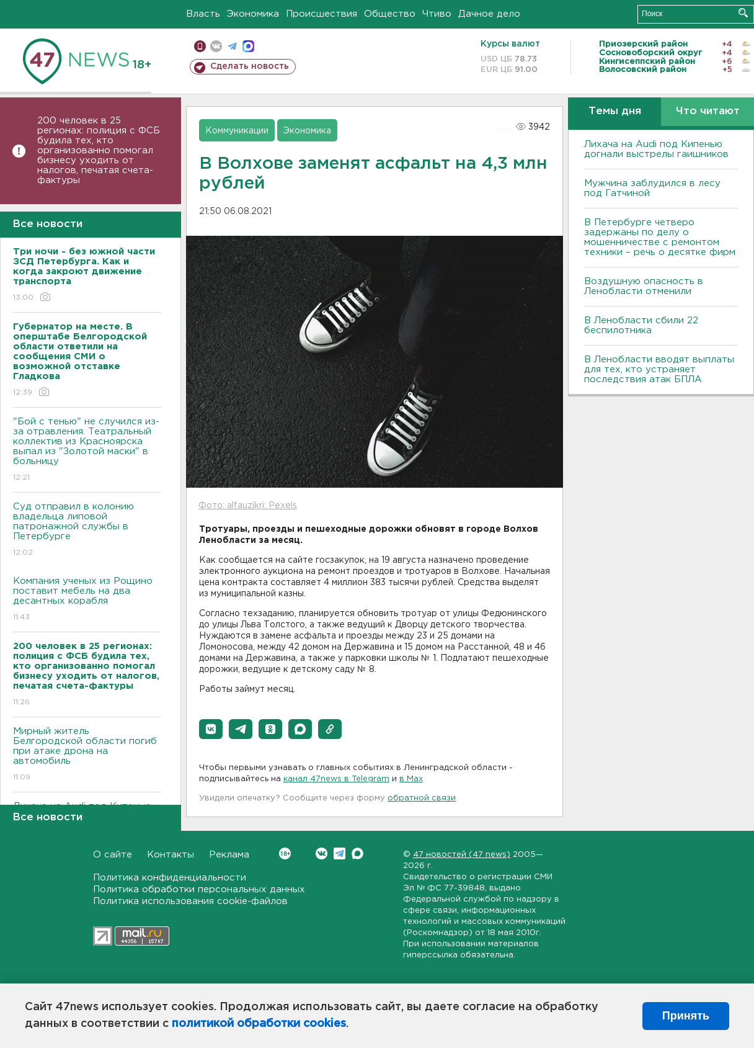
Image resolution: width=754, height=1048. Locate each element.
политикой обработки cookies (259, 1024)
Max (357, 853)
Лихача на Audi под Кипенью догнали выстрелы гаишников (656, 149)
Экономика (253, 14)
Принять (685, 1016)
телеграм (232, 46)
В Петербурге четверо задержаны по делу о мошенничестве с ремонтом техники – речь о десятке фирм (659, 237)
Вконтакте (285, 853)
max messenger (248, 46)
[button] (211, 729)
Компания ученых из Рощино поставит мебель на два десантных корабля (87, 599)
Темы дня (614, 111)
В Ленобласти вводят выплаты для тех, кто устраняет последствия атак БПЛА (659, 369)
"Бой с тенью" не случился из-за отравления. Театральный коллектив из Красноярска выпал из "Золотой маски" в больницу (87, 450)
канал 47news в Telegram (336, 779)
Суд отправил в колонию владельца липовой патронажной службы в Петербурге (87, 530)
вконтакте (216, 46)
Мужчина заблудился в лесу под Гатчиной (652, 188)
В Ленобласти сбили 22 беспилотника (641, 325)
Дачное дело (489, 14)
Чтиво (436, 14)
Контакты (170, 855)
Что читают (708, 111)
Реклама (229, 855)
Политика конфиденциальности (169, 878)
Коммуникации (236, 131)
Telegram (339, 853)
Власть (203, 14)
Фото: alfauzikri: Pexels (247, 505)
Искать (743, 12)
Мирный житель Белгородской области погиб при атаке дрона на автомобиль (87, 754)
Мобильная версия (200, 46)
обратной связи (422, 798)
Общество (389, 14)
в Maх (411, 779)
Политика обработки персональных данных (199, 889)
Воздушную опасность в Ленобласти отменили (643, 286)
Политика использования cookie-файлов (190, 901)
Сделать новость (249, 66)
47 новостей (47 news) (461, 854)
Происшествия (321, 14)
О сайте (112, 855)
